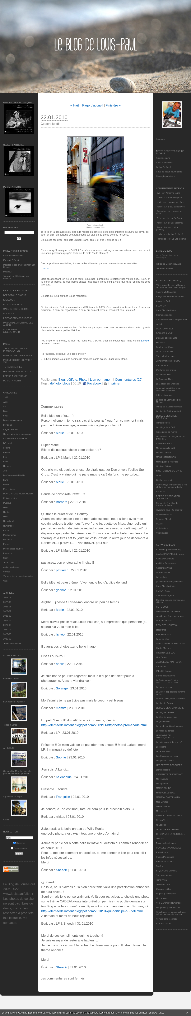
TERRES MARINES (12, 367)
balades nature (163, 572)
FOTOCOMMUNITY (12, 304)
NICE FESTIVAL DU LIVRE (169, 471)
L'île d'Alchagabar (164, 671)
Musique (7, 503)
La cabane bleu (163, 374)
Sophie (61, 757)
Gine (159, 218)
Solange (62, 688)
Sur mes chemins (164, 875)
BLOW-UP (161, 306)
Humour (7, 466)
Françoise (161, 211)
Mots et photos (10, 498)
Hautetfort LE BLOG (165, 653)
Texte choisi (8, 562)
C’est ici (45, 268)
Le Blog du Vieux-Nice (166, 717)
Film (5, 457)
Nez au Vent (162, 820)
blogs (66, 383)
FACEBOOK (9, 300)
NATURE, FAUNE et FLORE (169, 815)
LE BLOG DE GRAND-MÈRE (170, 708)
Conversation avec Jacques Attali (171, 319)
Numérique (8, 526)
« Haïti (75, 105)
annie (159, 202)
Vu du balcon (162, 533)
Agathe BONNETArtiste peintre (170, 554)
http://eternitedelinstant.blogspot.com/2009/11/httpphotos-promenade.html (94, 725)
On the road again (164, 480)
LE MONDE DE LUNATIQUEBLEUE (165, 736)
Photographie (9, 535)
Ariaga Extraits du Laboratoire (170, 296)
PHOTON (160, 491)
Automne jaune (163, 158)
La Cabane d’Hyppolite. (14, 702)
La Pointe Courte (11, 678)
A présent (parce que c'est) (168, 549)
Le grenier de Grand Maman (169, 726)
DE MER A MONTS (12, 381)
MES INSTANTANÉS (166, 457)
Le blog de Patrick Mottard (168, 411)
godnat (61, 590)
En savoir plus (156, 1012)
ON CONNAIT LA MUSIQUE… (170, 834)
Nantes (6, 512)
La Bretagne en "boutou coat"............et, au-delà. (167, 681)
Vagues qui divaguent (166, 893)
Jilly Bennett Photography (168, 361)
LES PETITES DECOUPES (169, 765)
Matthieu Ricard (163, 452)
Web (5, 581)
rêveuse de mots (164, 514)
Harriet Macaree (163, 648)
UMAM (159, 524)
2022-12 (7, 597)
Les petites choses (165, 760)
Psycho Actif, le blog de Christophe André (167, 504)
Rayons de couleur (165, 861)
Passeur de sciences (166, 843)
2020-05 (7, 639)
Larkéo (145, 340)
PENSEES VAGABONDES (168, 848)
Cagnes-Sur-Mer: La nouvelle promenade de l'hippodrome (17, 772)
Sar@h (159, 866)
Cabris (6, 819)
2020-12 (7, 629)
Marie (60, 433)
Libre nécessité (163, 770)
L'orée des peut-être (165, 676)
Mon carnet (161, 811)
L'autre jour (161, 666)
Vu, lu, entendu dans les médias (18, 576)
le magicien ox (163, 423)
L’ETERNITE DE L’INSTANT (169, 774)
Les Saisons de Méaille (14, 475)
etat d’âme (161, 630)
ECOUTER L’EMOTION (167, 625)
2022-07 (7, 611)
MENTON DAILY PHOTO (168, 797)
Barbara (61, 502)
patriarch (62, 570)
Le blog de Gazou (164, 703)
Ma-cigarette (162, 783)
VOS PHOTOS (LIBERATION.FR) (12, 330)
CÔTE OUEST (163, 607)
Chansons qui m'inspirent (15, 438)
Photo (6, 530)
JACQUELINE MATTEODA (168, 662)
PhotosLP (7, 272)
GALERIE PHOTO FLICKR (16, 309)
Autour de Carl (163, 301)
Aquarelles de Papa (12, 796)
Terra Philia (161, 880)
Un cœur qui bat (163, 889)
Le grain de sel (163, 721)
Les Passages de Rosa (167, 756)
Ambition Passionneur (166, 563)
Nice (5, 516)
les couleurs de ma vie (166, 432)
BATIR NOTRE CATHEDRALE (17, 355)
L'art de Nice (162, 365)
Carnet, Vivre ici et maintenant (17, 434)
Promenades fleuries (13, 549)
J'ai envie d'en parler (165, 356)
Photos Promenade (165, 857)
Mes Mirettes (162, 802)
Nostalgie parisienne (165, 176)
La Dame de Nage (164, 379)
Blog (5, 416)
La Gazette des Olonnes (167, 384)
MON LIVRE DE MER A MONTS (18, 494)
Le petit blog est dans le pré (169, 742)
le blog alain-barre (164, 395)
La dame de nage (164, 687)
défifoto (6, 448)
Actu (5, 402)
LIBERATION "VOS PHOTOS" (17, 318)
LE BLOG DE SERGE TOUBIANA (166, 417)
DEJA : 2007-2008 (164, 329)
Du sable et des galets (166, 338)
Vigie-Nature (162, 528)
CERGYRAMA (163, 591)
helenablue (64, 777)
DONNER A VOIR (164, 333)
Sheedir (61, 870)
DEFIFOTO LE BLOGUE (14, 295)
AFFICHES (8, 748)
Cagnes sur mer (10, 429)
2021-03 (7, 625)
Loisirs (6, 484)
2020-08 (7, 634)
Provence (7, 553)
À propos (160, 139)
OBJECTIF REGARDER (167, 829)
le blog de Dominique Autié (168, 264)
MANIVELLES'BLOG (166, 793)
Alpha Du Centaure (165, 559)
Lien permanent (101, 379)
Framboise (162, 227)
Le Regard (161, 747)
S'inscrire (19, 843)
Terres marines (10, 725)
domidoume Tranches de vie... (170, 616)
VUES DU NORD (164, 923)
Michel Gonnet (163, 806)
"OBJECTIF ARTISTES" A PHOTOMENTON (15, 349)
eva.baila (160, 342)
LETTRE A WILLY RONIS (15, 376)
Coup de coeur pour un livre (169, 172)
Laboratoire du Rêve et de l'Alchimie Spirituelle (168, 389)
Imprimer (112, 383)
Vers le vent (161, 898)
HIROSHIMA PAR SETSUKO (16, 371)
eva (158, 193)
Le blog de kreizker (165, 712)
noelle (159, 197)
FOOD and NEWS (164, 351)
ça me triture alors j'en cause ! (170, 581)
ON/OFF (160, 838)
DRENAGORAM (163, 620)
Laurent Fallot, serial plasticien (170, 698)
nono (158, 475)
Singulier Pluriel (163, 519)
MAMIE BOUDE (163, 788)
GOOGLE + (8, 313)
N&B (5, 507)
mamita (61, 708)
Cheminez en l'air (164, 315)
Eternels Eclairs (163, 634)
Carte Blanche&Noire (13, 255)
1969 (5, 397)
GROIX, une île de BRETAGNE (170, 643)
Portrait (6, 544)
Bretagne (7, 425)
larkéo (60, 634)
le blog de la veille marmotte (169, 407)
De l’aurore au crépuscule (168, 611)
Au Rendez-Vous (164, 568)
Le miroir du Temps (165, 731)
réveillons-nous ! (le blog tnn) (169, 510)
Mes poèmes (9, 489)
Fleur (5, 461)
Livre (5, 480)
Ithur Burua (161, 657)
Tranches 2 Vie (163, 884)
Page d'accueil (92, 105)
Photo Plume (162, 852)
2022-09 (7, 602)
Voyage (6, 572)
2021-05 (7, 620)
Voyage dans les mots (166, 919)
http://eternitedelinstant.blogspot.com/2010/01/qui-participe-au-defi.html (92, 911)
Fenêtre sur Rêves (164, 347)
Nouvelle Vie (9, 521)
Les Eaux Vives (163, 751)
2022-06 (7, 616)
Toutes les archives (12, 643)
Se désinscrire (19, 848)
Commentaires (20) (129, 379)
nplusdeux (161, 825)
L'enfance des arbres (166, 370)
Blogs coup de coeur (12, 420)
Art (4, 406)
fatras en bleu (162, 639)
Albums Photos (12, 655)
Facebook (92, 383)
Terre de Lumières (164, 268)
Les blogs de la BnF (165, 427)
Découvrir (7, 443)
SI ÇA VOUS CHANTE (166, 871)
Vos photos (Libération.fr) (168, 907)
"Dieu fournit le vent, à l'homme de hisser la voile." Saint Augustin (171, 286)
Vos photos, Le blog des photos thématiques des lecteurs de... (171, 913)
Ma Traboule (162, 779)
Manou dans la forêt (165, 448)
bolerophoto (161, 577)
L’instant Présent (11, 260)
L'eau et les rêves (164, 162)
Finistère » (113, 105)
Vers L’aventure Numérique (169, 903)
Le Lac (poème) (163, 167)
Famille (6, 452)
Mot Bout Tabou (163, 466)
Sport (5, 558)
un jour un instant (11, 567)
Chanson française (165, 595)
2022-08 (7, 607)
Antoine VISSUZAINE (166, 292)
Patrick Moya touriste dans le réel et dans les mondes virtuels (171, 486)
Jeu (5, 471)
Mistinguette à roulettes (167, 462)
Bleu (5, 411)
